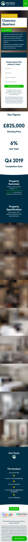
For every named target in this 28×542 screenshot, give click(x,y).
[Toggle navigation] (25, 3)
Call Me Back (19, 538)
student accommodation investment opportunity (14, 190)
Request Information (14, 86)
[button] (14, 508)
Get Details (14, 509)
